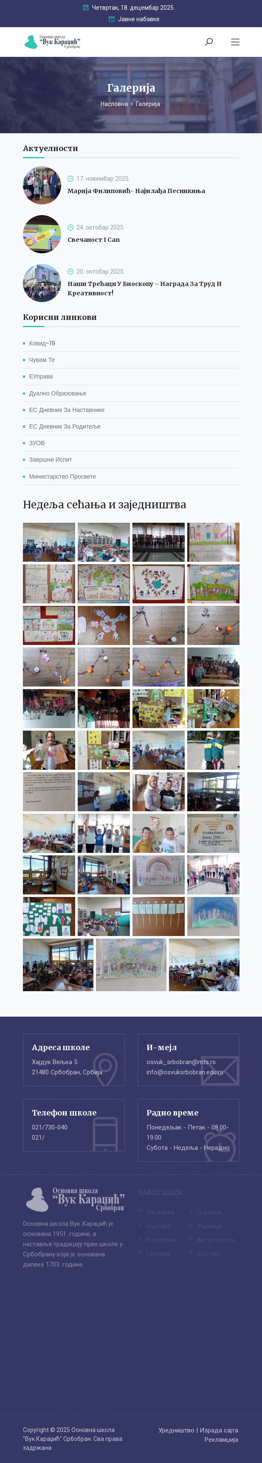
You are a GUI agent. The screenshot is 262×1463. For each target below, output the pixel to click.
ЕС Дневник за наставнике (67, 410)
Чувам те (42, 360)
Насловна (114, 104)
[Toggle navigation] (235, 42)
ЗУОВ (37, 443)
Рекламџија (221, 1439)
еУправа (41, 376)
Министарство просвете (62, 476)
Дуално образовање (58, 393)
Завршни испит (50, 459)
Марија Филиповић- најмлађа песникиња (136, 191)
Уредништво (176, 1430)
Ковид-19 (42, 343)
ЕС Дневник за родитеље (65, 426)
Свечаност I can (94, 240)
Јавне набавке (134, 19)
